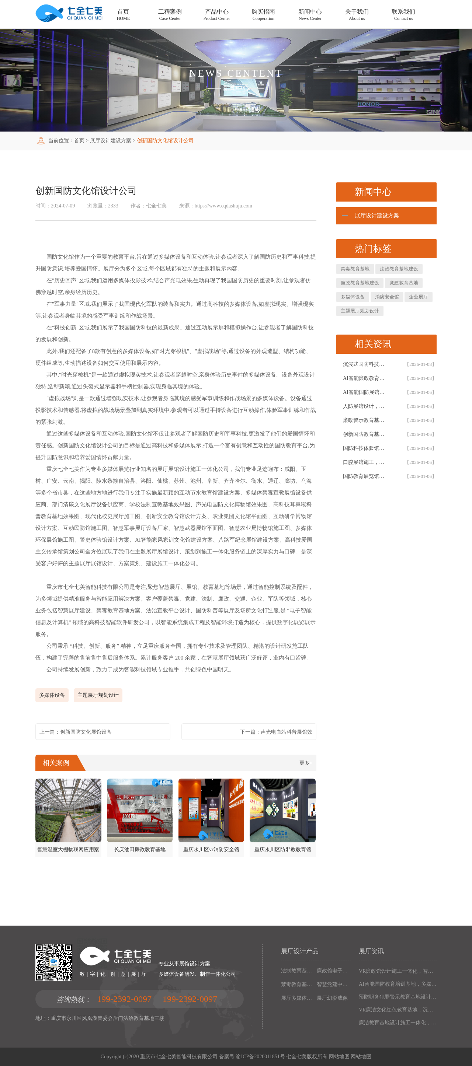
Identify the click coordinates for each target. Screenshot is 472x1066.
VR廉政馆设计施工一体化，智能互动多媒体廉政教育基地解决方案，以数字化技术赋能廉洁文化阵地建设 (398, 971)
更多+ (306, 763)
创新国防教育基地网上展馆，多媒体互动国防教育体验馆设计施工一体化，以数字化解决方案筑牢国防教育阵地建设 (366, 434)
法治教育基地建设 (399, 269)
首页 (79, 140)
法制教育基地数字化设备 (297, 971)
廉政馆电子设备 (333, 971)
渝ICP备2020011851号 (260, 1056)
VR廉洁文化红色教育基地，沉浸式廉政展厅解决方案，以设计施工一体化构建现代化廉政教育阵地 (398, 1010)
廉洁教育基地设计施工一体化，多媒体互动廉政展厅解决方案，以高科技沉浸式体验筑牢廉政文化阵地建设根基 (398, 1022)
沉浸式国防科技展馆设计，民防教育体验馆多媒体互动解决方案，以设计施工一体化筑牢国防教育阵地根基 (366, 364)
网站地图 (339, 1056)
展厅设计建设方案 (110, 140)
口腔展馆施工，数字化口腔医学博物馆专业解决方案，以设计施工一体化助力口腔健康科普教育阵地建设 (366, 462)
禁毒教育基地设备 (297, 984)
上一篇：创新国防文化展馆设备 (75, 732)
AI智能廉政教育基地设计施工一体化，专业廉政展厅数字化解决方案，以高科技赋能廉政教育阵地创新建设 (366, 378)
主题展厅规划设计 (98, 695)
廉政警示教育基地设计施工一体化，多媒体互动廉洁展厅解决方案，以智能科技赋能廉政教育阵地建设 (366, 420)
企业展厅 (418, 297)
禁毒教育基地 (355, 269)
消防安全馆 (387, 297)
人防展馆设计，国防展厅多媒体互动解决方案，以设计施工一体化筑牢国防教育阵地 (366, 406)
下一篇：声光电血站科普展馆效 (276, 732)
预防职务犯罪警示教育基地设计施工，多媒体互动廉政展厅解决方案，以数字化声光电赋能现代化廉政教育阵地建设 (398, 997)
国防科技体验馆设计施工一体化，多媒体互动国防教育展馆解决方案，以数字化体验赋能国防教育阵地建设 (366, 448)
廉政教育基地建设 (360, 283)
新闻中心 (236, 88)
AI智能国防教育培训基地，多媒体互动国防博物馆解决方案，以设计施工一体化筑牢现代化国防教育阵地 (398, 984)
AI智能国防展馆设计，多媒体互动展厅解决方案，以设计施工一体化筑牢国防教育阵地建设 (366, 392)
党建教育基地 (403, 283)
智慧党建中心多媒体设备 (333, 984)
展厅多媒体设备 (297, 998)
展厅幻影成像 (332, 998)
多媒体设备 (52, 695)
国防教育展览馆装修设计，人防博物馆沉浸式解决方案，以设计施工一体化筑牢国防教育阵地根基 (366, 476)
